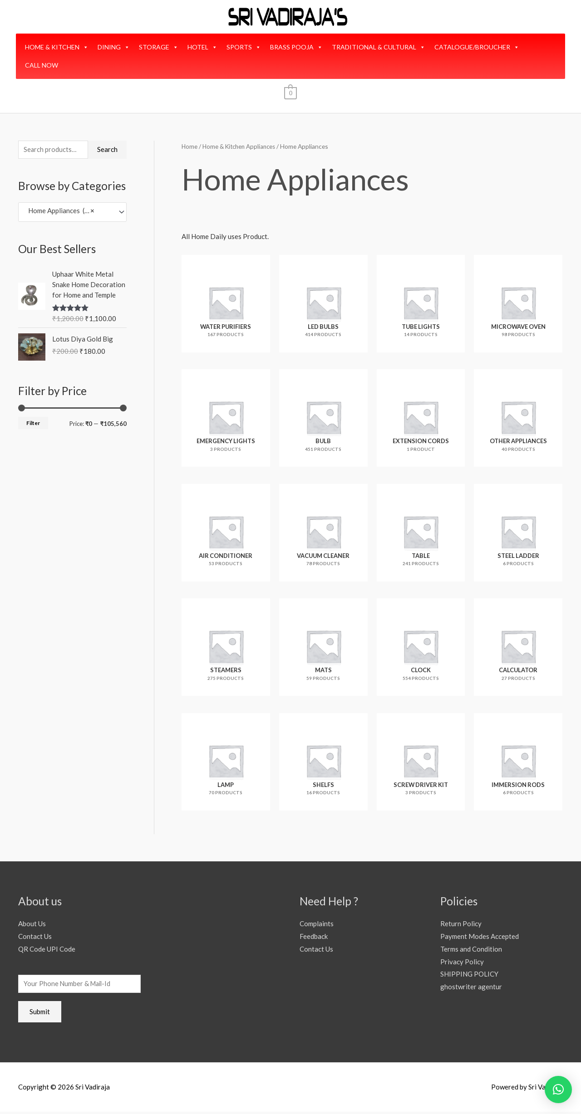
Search (107, 150)
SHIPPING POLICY (469, 975)
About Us (32, 925)
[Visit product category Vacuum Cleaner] (323, 533)
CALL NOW (41, 65)
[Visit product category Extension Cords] (421, 419)
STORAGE (158, 47)
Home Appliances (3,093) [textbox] (64, 213)
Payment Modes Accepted (479, 937)
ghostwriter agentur (471, 988)
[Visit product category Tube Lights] (421, 304)
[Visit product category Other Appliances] (518, 419)
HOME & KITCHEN (57, 47)
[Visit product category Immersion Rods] (518, 763)
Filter (33, 423)
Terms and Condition (471, 950)
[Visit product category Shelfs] (323, 763)
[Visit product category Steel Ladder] (518, 533)
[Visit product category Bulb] (323, 419)
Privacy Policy (462, 962)
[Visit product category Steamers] (226, 648)
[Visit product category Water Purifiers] (226, 304)
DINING (114, 47)
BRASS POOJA (296, 47)
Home (190, 146)
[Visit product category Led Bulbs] (323, 304)
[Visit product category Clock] (421, 648)
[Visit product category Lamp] (226, 763)
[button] (558, 1089)
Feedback (314, 937)
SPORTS (243, 47)
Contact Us (35, 937)
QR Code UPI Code (46, 950)
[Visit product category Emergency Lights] (226, 419)
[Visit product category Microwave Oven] (518, 304)
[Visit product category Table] (421, 533)
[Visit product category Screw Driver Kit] (421, 763)
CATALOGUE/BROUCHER (476, 47)
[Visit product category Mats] (323, 648)
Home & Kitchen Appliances (242, 146)
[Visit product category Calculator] (518, 648)
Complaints (317, 925)
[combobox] (72, 213)
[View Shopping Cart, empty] (290, 92)
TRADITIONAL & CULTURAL (378, 47)
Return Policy (461, 925)
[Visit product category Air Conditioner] (226, 533)
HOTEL (202, 47)
